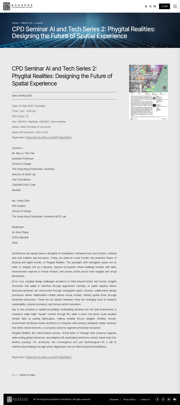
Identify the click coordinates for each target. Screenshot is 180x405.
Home (15, 23)
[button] (175, 6)
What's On (27, 23)
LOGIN (164, 6)
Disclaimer (114, 399)
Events (39, 23)
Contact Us (145, 399)
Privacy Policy (129, 399)
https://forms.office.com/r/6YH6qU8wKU (49, 137)
